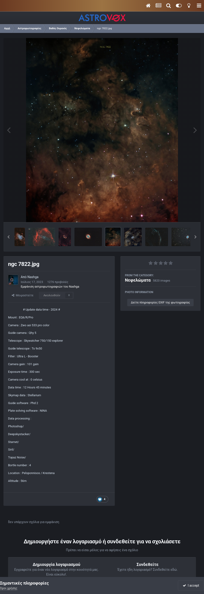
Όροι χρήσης (8, 588)
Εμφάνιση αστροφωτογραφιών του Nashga (50, 286)
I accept (191, 585)
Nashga (32, 277)
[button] (8, 237)
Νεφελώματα (138, 280)
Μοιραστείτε (22, 295)
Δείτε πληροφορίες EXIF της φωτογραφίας (160, 302)
